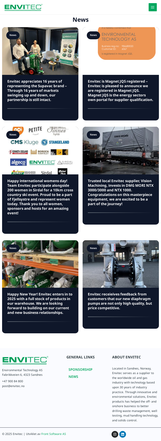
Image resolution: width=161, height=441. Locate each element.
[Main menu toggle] (153, 7)
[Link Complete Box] (40, 180)
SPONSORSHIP (80, 370)
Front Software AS (53, 435)
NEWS (73, 377)
